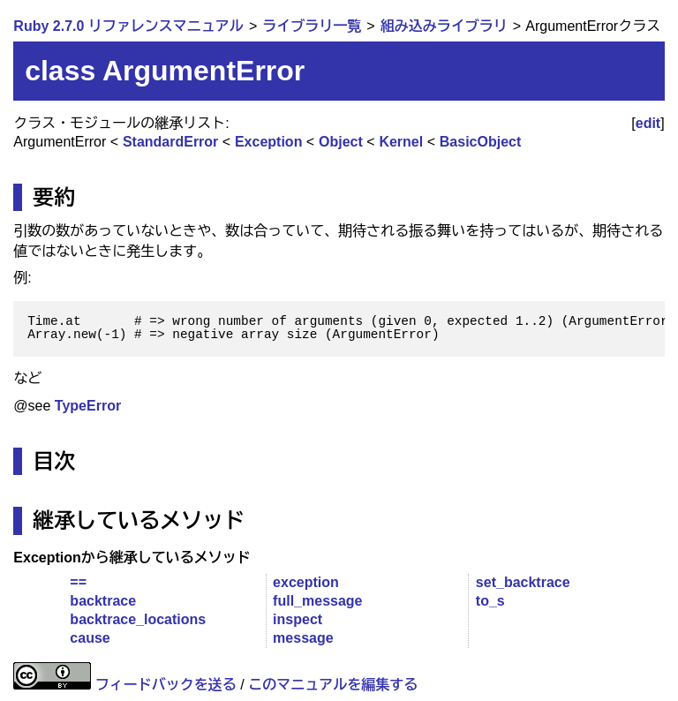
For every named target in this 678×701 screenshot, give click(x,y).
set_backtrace (523, 582)
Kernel (401, 141)
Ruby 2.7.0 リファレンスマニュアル (128, 26)
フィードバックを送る (166, 684)
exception (306, 582)
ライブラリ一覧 (311, 26)
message (303, 637)
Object (341, 141)
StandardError (170, 141)
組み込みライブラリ (444, 26)
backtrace (103, 600)
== (78, 582)
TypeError (88, 405)
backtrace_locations (138, 619)
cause (89, 637)
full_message (317, 600)
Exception (268, 141)
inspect (297, 619)
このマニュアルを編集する (333, 684)
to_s (490, 600)
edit (648, 123)
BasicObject (480, 141)
